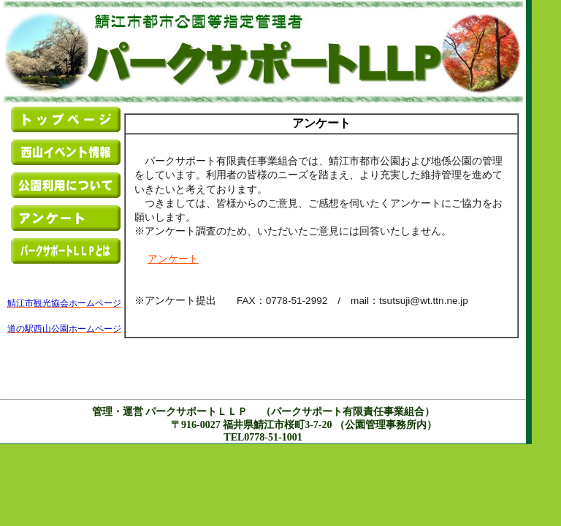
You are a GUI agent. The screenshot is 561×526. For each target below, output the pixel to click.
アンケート (173, 259)
